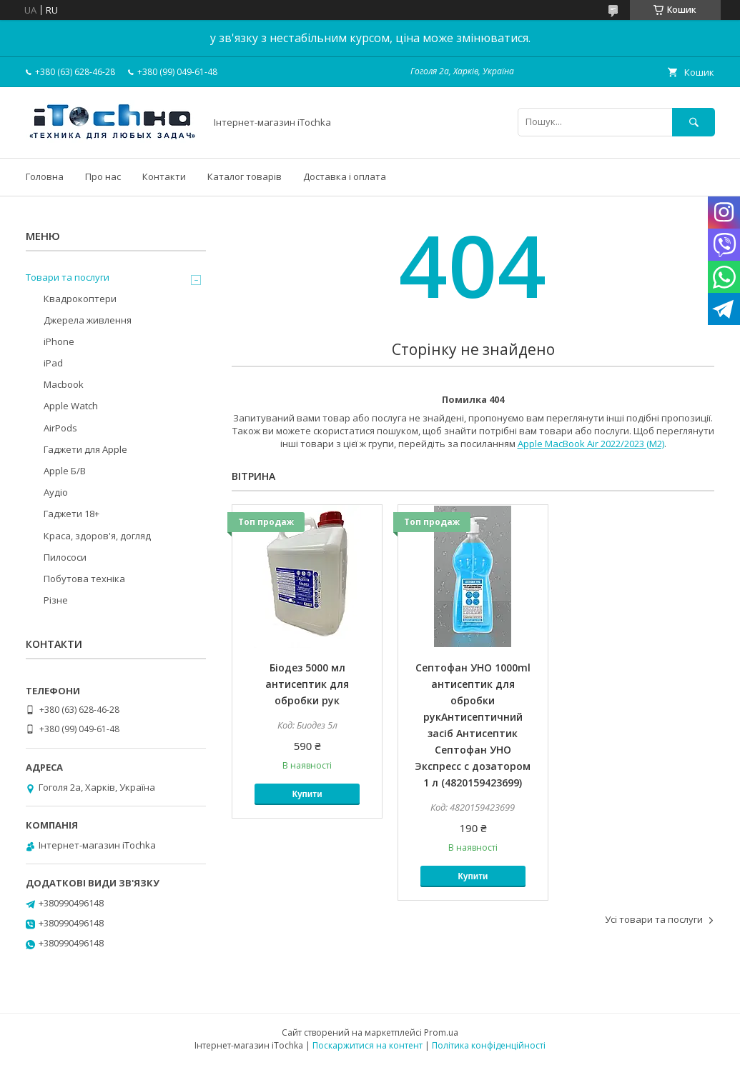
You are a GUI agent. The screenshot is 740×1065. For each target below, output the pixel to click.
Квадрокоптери (80, 298)
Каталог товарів (244, 176)
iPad (53, 362)
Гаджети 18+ (71, 513)
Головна (45, 176)
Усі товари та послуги (654, 919)
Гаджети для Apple (85, 449)
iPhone (59, 341)
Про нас (103, 176)
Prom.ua (441, 1032)
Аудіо (56, 492)
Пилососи (65, 557)
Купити (307, 794)
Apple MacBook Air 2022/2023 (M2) (591, 443)
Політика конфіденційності (489, 1045)
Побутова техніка (84, 578)
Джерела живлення (88, 320)
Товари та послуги (67, 277)
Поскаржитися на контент (367, 1045)
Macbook (64, 384)
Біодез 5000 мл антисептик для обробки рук (307, 684)
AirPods (60, 427)
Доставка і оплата (344, 176)
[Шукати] (693, 122)
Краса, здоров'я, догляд (97, 535)
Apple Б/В (65, 470)
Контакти (164, 176)
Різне (56, 600)
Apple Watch (71, 405)
